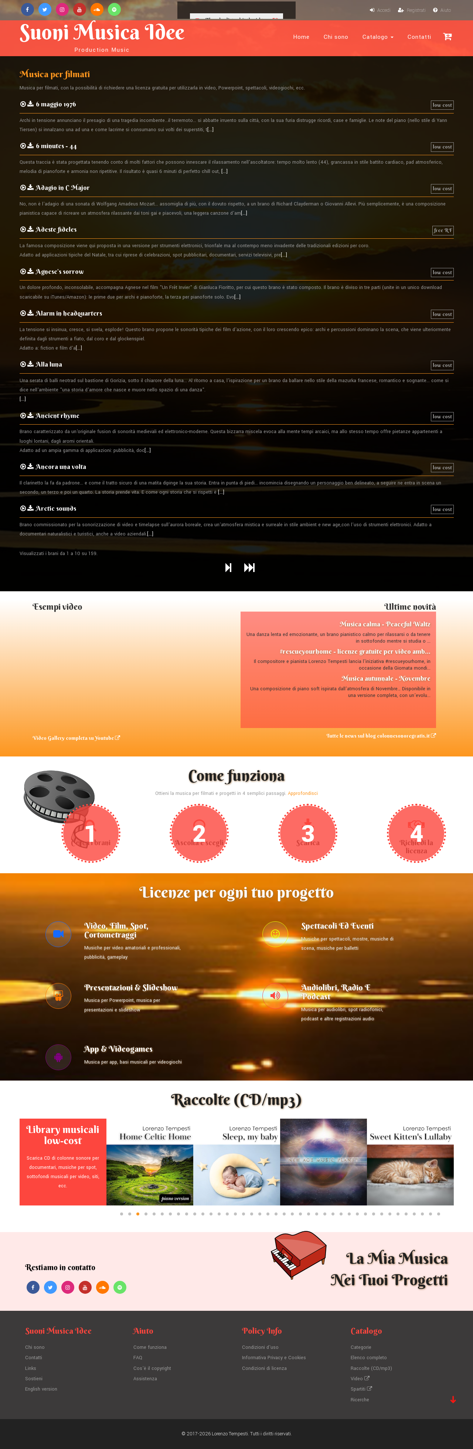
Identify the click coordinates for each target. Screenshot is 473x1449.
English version (41, 1389)
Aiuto (442, 10)
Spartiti (361, 1389)
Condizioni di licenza (264, 1368)
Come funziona (150, 1347)
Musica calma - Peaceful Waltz (385, 624)
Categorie (361, 1347)
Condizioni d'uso (260, 1347)
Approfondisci (303, 793)
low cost (442, 105)
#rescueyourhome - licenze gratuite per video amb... (355, 651)
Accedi (380, 10)
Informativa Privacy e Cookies (274, 1357)
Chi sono (336, 37)
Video (360, 1378)
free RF (443, 230)
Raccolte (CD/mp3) (371, 1368)
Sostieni (33, 1378)
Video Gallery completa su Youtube (76, 738)
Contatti (419, 37)
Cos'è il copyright (152, 1368)
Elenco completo (369, 1357)
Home (301, 37)
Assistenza (145, 1378)
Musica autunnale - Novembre (386, 678)
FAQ (137, 1357)
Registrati (412, 10)
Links (30, 1368)
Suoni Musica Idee (102, 36)
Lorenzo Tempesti (230, 1434)
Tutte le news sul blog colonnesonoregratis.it (381, 735)
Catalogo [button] (378, 37)
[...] (210, 129)
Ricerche (360, 1400)
